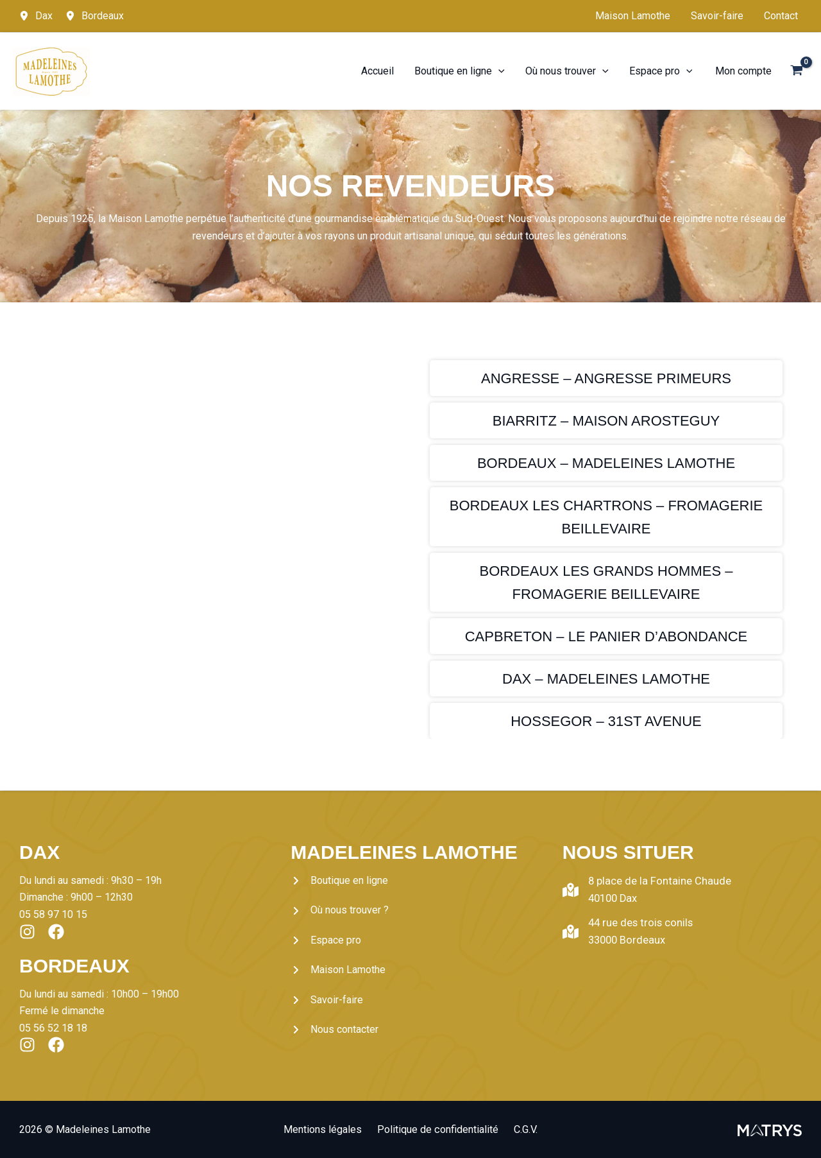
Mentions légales (328, 1129)
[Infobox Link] (606, 378)
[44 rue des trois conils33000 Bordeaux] (626, 930)
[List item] (27, 931)
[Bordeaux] (94, 16)
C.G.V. (520, 1129)
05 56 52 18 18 (53, 1027)
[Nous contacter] (334, 1029)
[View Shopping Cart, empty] (796, 71)
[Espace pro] (326, 940)
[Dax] (36, 16)
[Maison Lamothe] (338, 970)
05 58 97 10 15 (53, 914)
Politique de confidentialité (438, 1129)
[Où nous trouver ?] (340, 910)
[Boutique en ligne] (339, 880)
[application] (498, 71)
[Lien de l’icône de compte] (743, 71)
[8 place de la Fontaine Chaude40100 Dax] (642, 889)
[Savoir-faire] (327, 1000)
